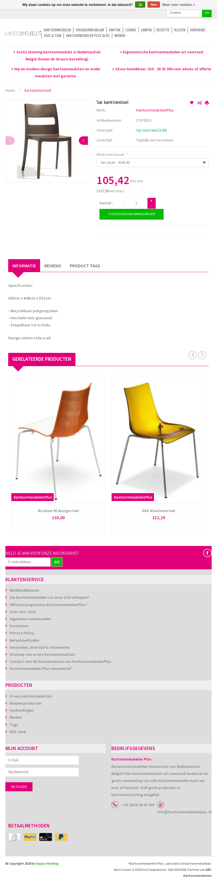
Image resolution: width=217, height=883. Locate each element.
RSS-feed (18, 731)
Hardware (197, 29)
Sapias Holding (47, 863)
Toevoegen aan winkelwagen (131, 214)
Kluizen (179, 29)
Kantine (115, 29)
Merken (119, 35)
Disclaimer (19, 625)
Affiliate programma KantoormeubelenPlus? (48, 604)
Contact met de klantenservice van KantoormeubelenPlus (60, 661)
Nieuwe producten (26, 703)
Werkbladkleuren (24, 590)
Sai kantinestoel (37, 90)
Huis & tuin (52, 35)
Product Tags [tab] (85, 265)
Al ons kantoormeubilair (31, 696)
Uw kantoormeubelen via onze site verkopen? (49, 597)
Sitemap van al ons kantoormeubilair (42, 654)
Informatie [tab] (24, 265)
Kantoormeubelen (57, 29)
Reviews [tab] (52, 265)
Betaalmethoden (24, 640)
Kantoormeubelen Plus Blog (88, 35)
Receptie (163, 29)
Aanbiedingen (22, 710)
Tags (14, 724)
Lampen (146, 29)
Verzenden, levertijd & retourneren (40, 647)
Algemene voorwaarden (30, 618)
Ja (140, 5)
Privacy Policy (22, 632)
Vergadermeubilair (90, 29)
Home (10, 90)
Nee (154, 5)
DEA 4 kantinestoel (158, 510)
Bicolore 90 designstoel (58, 510)
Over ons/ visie (23, 611)
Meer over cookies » (178, 5)
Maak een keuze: (112, 154)
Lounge (130, 29)
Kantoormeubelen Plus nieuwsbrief (40, 668)
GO (207, 12)
